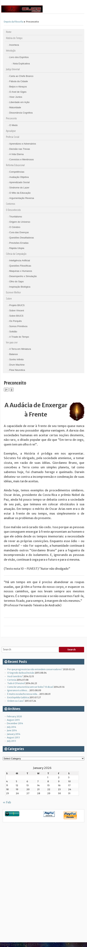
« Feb (7, 802)
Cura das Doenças (19, 232)
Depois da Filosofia (13, 21)
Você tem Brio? (15, 676)
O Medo (13, 125)
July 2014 (11, 727)
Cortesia (11, 679)
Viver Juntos (15, 97)
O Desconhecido (13, 210)
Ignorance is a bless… (18, 690)
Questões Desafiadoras (21, 237)
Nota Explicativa (21, 63)
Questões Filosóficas (20, 265)
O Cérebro (14, 227)
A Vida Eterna (16, 154)
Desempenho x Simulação (23, 276)
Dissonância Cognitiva (21, 112)
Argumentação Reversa (21, 198)
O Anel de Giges (17, 91)
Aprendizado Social (19, 182)
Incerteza (14, 45)
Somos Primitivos (18, 326)
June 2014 (12, 730)
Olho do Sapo (16, 281)
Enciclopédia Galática (18, 697)
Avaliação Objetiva (19, 177)
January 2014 (13, 734)
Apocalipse (11, 131)
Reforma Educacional (15, 165)
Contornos (10, 203)
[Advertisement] (30, 881)
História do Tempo (14, 38)
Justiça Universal (13, 69)
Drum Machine (17, 364)
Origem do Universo (19, 221)
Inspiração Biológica (19, 286)
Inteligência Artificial (19, 260)
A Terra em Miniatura (20, 349)
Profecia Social (12, 137)
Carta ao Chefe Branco (21, 76)
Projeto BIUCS (17, 305)
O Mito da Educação (20, 192)
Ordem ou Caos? (15, 701)
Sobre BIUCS (16, 315)
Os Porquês (15, 321)
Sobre (9, 298)
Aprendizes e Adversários (22, 143)
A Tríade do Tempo (19, 336)
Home (8, 32)
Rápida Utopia (16, 248)
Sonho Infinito (16, 359)
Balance (13, 354)
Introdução (11, 50)
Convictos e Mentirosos (21, 159)
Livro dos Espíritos (19, 57)
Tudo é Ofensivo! (16, 683)
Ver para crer (12, 342)
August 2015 (13, 720)
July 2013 (11, 741)
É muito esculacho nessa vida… (23, 694)
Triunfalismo (15, 216)
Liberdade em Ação (19, 102)
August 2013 (13, 737)
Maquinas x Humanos (20, 271)
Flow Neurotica (17, 370)
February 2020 (14, 716)
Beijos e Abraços (18, 86)
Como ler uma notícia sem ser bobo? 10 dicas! (30, 687)
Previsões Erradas (18, 243)
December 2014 (15, 723)
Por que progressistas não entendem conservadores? (35, 669)
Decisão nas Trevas (19, 149)
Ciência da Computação (16, 253)
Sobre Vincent (16, 310)
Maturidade (15, 107)
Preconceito (11, 118)
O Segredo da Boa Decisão (20, 672)
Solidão (13, 331)
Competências (16, 171)
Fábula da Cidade (18, 81)
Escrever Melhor (13, 292)
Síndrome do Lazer (19, 187)
